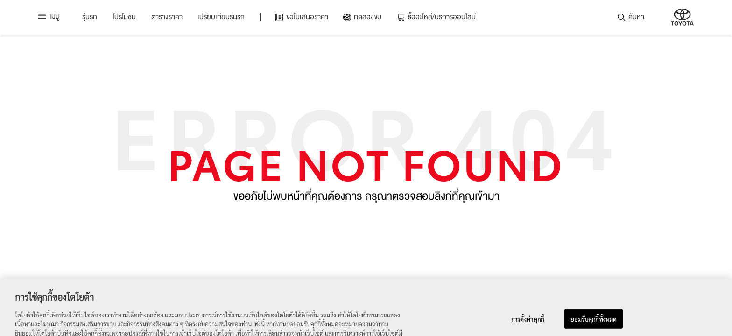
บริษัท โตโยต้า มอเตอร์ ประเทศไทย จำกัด (682, 17)
